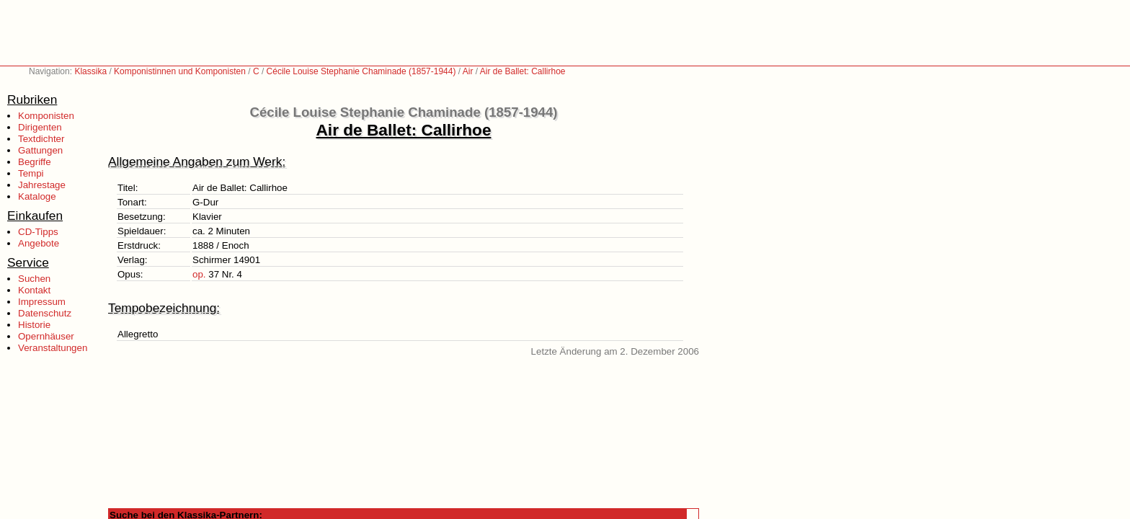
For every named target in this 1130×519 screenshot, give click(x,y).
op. (199, 274)
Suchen (34, 278)
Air (468, 71)
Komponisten (46, 115)
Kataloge (37, 196)
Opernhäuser (46, 336)
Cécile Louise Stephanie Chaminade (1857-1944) (361, 71)
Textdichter (41, 138)
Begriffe (34, 161)
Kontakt (34, 290)
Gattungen (40, 150)
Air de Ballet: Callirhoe (523, 71)
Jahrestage (42, 184)
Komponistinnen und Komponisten (180, 71)
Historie (34, 324)
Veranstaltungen (52, 347)
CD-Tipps (38, 231)
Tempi (31, 173)
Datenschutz (44, 313)
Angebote (38, 243)
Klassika (90, 71)
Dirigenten (40, 127)
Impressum (42, 301)
